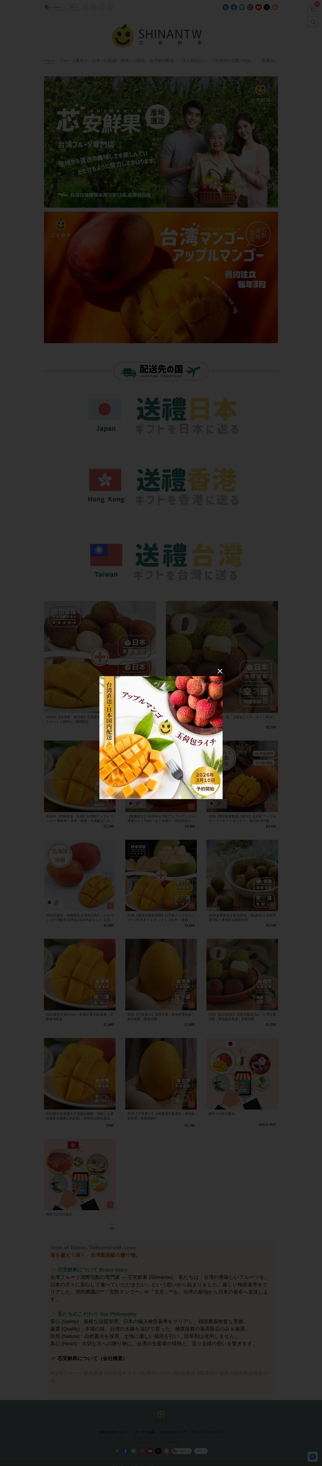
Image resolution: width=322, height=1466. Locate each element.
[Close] (220, 671)
